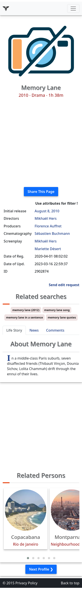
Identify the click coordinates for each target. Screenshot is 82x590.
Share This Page (41, 191)
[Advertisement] (41, 142)
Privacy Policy (26, 583)
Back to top (70, 583)
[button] (28, 558)
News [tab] (34, 330)
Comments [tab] (55, 330)
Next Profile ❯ (41, 569)
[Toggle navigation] (73, 8)
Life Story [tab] (14, 330)
